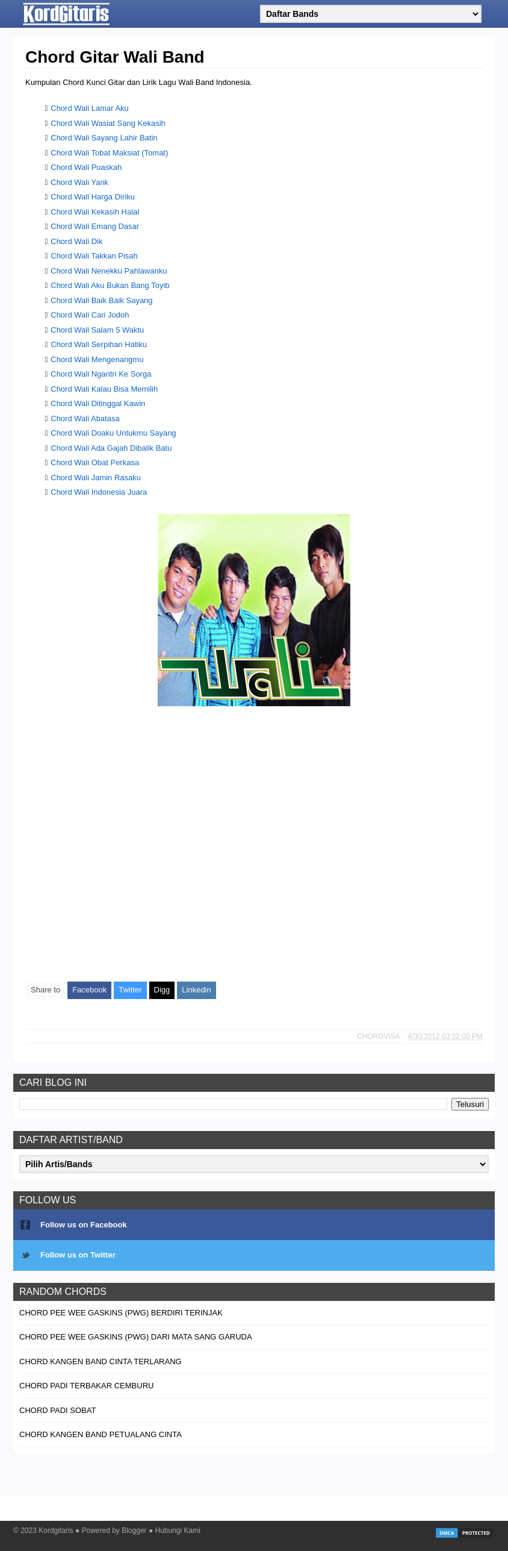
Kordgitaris (56, 1530)
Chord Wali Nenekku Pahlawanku (109, 270)
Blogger (134, 1530)
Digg (162, 989)
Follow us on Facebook (83, 1224)
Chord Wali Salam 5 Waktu (97, 329)
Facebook (89, 989)
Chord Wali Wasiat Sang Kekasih (108, 123)
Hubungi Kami (177, 1530)
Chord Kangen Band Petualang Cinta (100, 1434)
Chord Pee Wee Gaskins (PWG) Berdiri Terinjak (121, 1312)
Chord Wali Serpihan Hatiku (99, 344)
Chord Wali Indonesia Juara (99, 492)
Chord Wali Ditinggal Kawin (98, 403)
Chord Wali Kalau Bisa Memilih (104, 388)
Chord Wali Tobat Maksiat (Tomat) (109, 152)
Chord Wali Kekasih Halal (95, 211)
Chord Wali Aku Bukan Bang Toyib (110, 285)
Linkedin (196, 989)
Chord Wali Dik (76, 241)
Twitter (130, 989)
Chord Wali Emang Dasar (95, 226)
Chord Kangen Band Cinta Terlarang (100, 1361)
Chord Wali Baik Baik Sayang (101, 300)
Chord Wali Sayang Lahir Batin (104, 137)
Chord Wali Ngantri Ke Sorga (101, 373)
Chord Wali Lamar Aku (90, 108)
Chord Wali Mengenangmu (97, 359)
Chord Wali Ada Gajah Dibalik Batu (111, 448)
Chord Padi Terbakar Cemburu (86, 1385)
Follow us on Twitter (78, 1254)
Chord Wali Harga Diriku (93, 196)
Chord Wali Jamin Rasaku (96, 477)
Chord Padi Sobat (57, 1410)
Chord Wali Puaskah (86, 167)
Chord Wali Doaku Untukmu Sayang (113, 432)
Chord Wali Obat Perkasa (95, 462)
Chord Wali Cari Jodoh (90, 314)
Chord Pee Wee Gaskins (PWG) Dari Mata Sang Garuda (135, 1336)
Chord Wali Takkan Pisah (94, 255)
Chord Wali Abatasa (85, 418)
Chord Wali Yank (79, 182)
